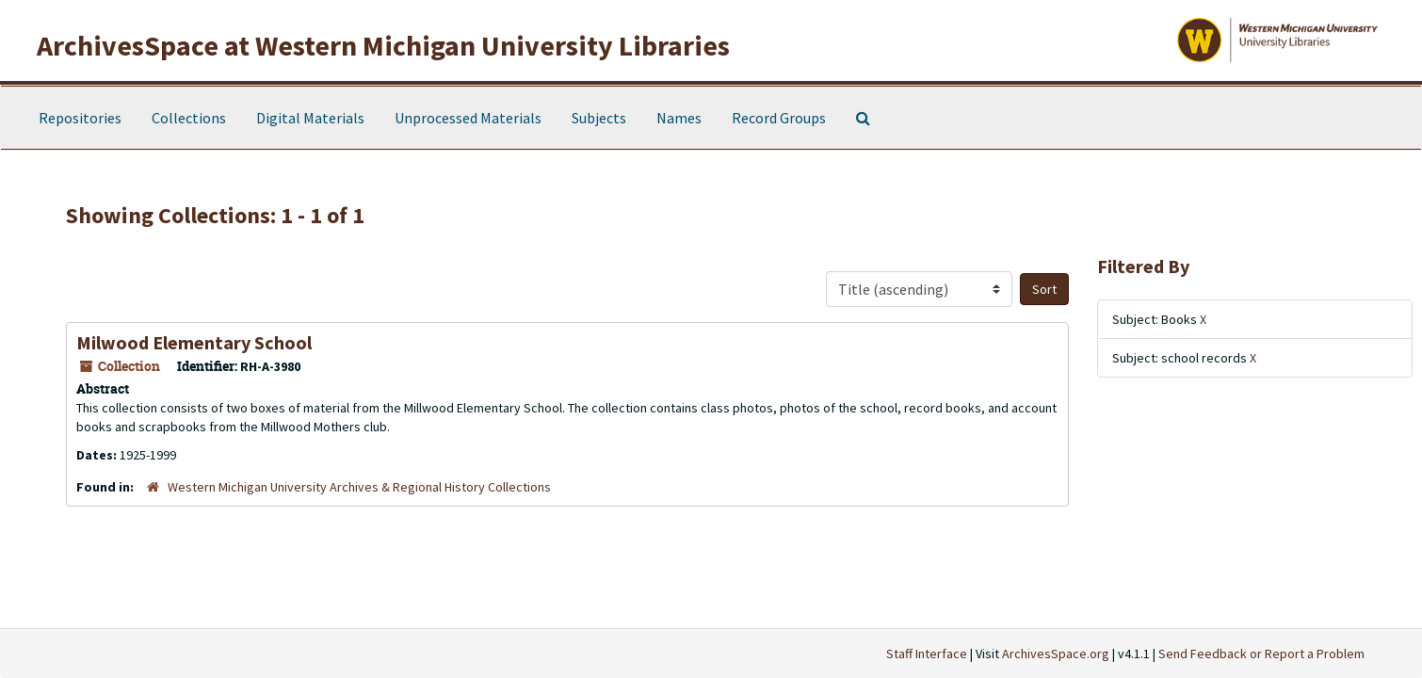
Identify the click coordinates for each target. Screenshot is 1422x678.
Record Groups (779, 117)
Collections (189, 117)
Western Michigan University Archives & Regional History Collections (359, 486)
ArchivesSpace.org (1055, 653)
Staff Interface (926, 653)
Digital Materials (310, 117)
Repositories (80, 117)
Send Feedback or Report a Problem (1261, 653)
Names (679, 117)
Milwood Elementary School (194, 342)
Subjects (599, 117)
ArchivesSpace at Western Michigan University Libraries (383, 45)
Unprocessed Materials (468, 117)
